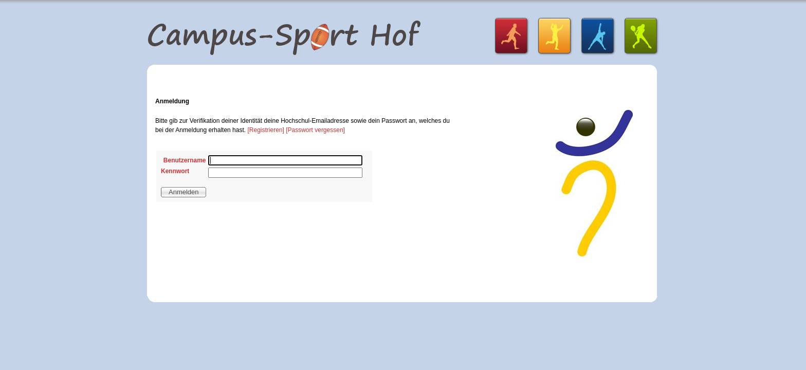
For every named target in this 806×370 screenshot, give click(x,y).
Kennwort (175, 171)
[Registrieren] (265, 130)
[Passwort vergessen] (315, 130)
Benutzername (184, 160)
